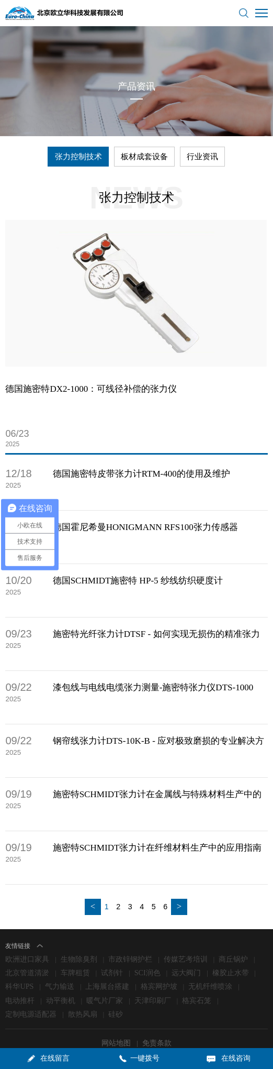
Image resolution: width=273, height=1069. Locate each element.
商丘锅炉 (233, 947)
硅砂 (115, 997)
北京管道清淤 (27, 959)
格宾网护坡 (158, 972)
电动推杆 (20, 984)
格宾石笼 (196, 984)
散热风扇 (82, 997)
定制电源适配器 (30, 997)
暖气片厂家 (104, 984)
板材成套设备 (144, 155)
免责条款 (157, 1026)
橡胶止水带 (230, 959)
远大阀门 (186, 959)
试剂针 (112, 959)
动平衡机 (60, 984)
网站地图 (117, 1026)
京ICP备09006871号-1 (167, 1037)
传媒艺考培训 (186, 947)
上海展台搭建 (107, 972)
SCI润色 (147, 959)
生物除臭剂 (79, 947)
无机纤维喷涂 (210, 972)
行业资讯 (203, 155)
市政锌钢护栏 (130, 947)
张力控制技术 (77, 155)
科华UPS (19, 972)
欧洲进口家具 (27, 947)
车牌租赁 (75, 959)
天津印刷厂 (152, 984)
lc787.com (242, 1037)
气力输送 (59, 972)
